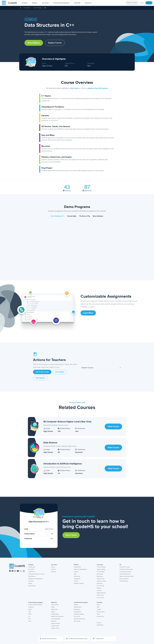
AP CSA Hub (100, 595)
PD (120, 564)
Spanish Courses (101, 581)
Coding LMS (31, 567)
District (53, 567)
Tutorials (99, 590)
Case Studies (54, 604)
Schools (53, 569)
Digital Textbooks (101, 593)
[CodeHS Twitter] (21, 571)
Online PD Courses (125, 567)
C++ (29, 616)
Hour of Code (100, 586)
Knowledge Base (55, 619)
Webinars (53, 621)
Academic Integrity (79, 583)
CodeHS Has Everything (81, 602)
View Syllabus (34, 43)
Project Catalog (101, 569)
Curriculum (27, 8)
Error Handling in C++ (57, 216)
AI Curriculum (100, 597)
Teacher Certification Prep (126, 576)
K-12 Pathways (100, 571)
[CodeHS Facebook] (10, 571)
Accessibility (100, 625)
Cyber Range (31, 586)
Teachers (53, 571)
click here (74, 88)
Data (75, 574)
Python (30, 609)
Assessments (77, 612)
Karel (29, 621)
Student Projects (55, 623)
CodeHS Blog (54, 614)
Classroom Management (80, 569)
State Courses (100, 579)
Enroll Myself (59, 372)
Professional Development (35, 579)
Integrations (77, 579)
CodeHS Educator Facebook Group (76, 638)
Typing (30, 583)
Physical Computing (79, 619)
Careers (99, 609)
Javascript (31, 607)
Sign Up (149, 3)
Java (29, 612)
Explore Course (55, 43)
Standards (99, 583)
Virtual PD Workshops (125, 571)
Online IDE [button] (78, 3)
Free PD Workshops (125, 574)
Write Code (77, 576)
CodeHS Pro (31, 571)
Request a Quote (132, 3)
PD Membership (124, 581)
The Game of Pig (84, 216)
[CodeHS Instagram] (12, 571)
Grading (76, 571)
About (98, 604)
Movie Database (98, 216)
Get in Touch (71, 535)
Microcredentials (124, 579)
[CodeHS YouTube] (18, 571)
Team (98, 607)
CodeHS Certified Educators (48, 638)
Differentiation (78, 607)
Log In (142, 3)
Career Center (55, 626)
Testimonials (54, 609)
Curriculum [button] (46, 3)
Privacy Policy (100, 616)
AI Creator (31, 581)
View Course (113, 426)
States (53, 607)
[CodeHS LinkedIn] (15, 571)
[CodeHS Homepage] (10, 3)
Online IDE (31, 569)
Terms (98, 614)
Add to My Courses (42, 372)
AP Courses (100, 574)
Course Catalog (37, 8)
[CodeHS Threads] (24, 571)
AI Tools (76, 581)
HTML (30, 614)
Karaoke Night (71, 216)
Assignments (77, 567)
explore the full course (98, 88)
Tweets (53, 612)
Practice (99, 588)
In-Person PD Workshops (126, 569)
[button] (25, 3)
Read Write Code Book (57, 616)
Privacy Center (101, 612)
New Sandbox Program (35, 604)
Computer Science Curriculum (36, 574)
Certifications (31, 576)
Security (99, 622)
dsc (45, 8)
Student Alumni (55, 628)
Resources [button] (89, 3)
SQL (29, 619)
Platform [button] (35, 3)
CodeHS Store (98, 638)
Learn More (88, 313)
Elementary (100, 576)
